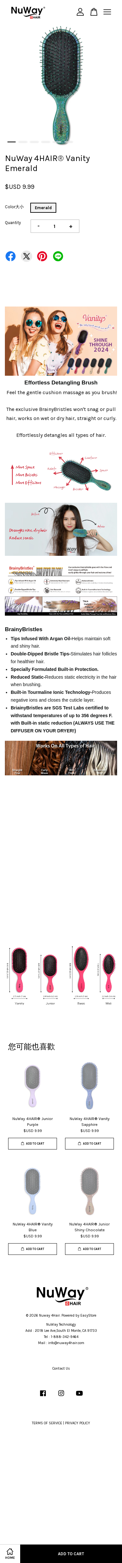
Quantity (13, 222)
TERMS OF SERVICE (47, 1423)
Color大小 (14, 206)
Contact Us (61, 1368)
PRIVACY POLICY (77, 1423)
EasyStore (88, 1315)
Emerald (43, 207)
